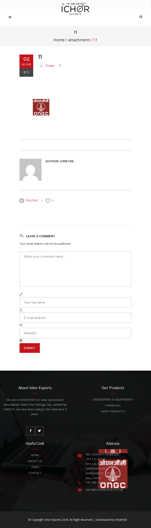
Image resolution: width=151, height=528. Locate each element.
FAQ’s (35, 467)
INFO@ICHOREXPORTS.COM (104, 490)
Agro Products (113, 411)
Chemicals (113, 405)
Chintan (49, 65)
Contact (35, 473)
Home (59, 39)
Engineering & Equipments (113, 399)
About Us (35, 461)
